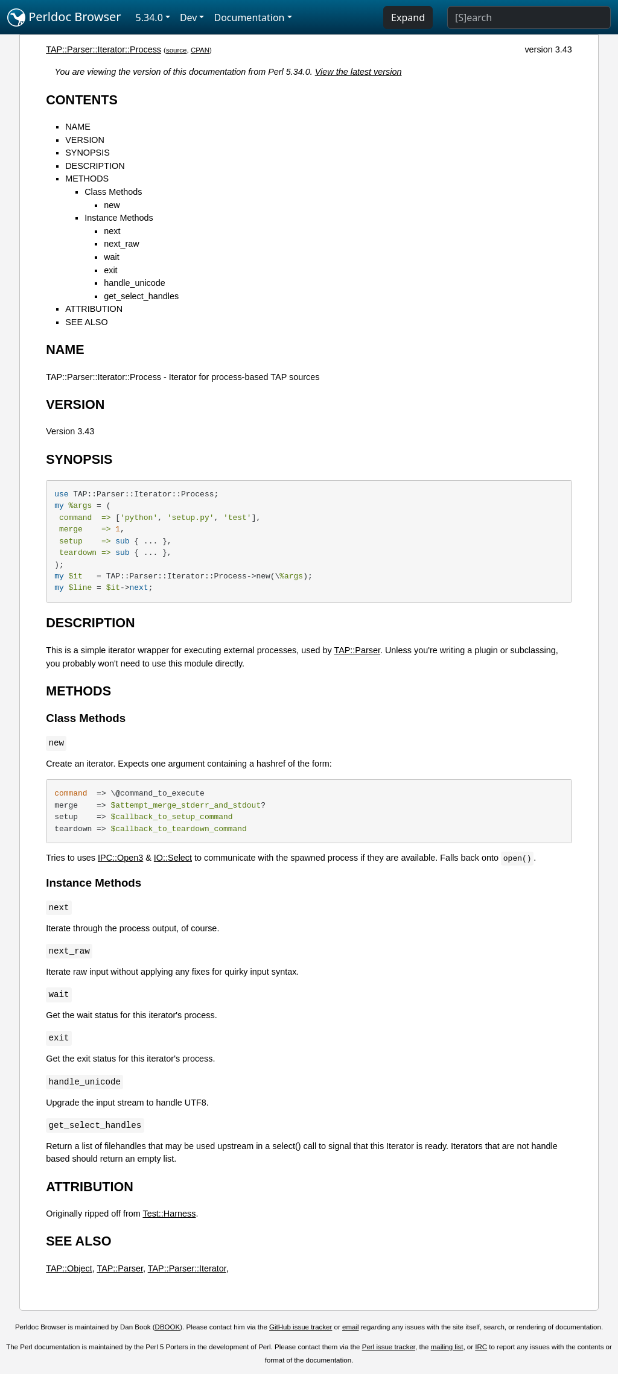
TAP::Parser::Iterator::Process (103, 49)
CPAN (200, 50)
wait (111, 257)
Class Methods (113, 192)
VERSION (84, 140)
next (112, 231)
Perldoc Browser (64, 17)
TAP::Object (69, 1268)
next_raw (121, 244)
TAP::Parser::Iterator (187, 1268)
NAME (78, 126)
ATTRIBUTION (94, 309)
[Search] (529, 17)
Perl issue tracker (388, 1346)
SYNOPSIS (87, 152)
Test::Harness (169, 1213)
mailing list (447, 1346)
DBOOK (167, 1327)
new (111, 205)
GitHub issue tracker (300, 1327)
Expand (408, 17)
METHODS (87, 178)
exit (110, 270)
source (176, 50)
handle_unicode (134, 283)
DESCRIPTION (94, 166)
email (350, 1327)
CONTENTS (82, 99)
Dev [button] (188, 17)
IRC (481, 1346)
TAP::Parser (357, 650)
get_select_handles (141, 296)
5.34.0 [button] (149, 17)
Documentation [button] (249, 17)
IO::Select (173, 858)
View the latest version (358, 72)
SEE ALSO (86, 322)
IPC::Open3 (120, 858)
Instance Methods (118, 218)
